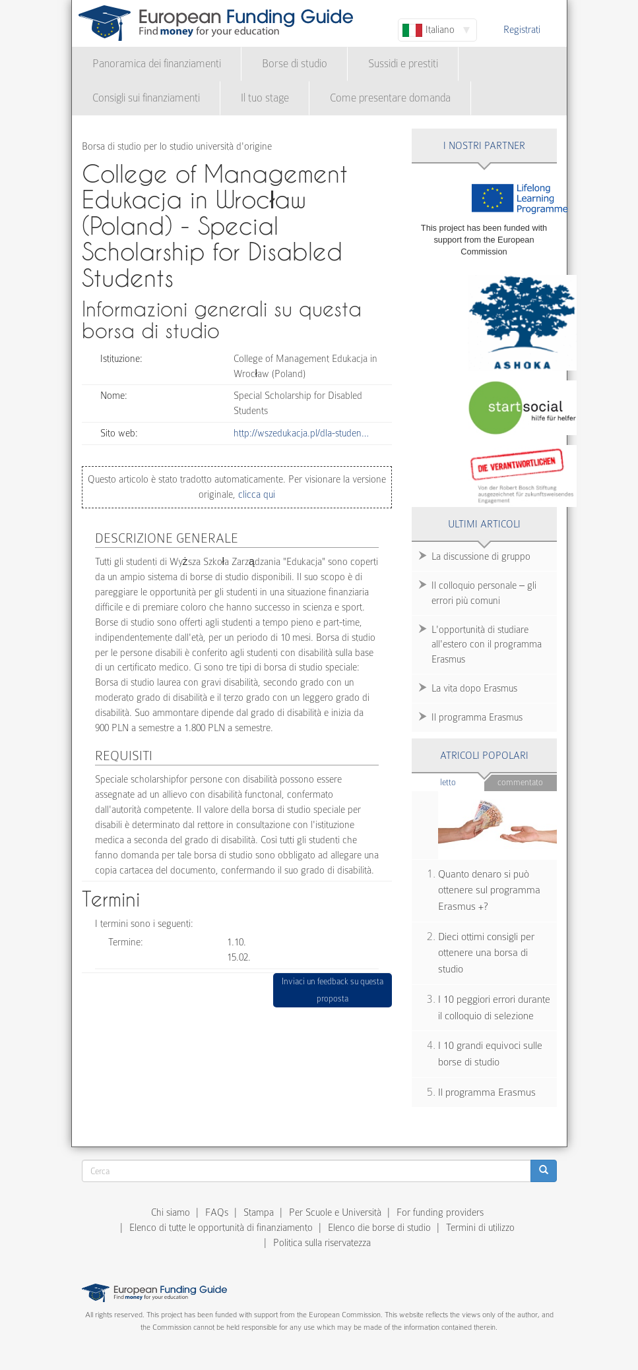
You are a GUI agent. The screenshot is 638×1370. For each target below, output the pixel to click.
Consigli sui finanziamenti (146, 98)
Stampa (258, 1212)
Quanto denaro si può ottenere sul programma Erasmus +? (489, 890)
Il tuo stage (265, 98)
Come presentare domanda (390, 98)
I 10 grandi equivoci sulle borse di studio (490, 1054)
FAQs (216, 1212)
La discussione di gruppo (480, 556)
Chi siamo (170, 1212)
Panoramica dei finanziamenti (156, 63)
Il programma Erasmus (477, 717)
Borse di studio (294, 63)
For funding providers (440, 1212)
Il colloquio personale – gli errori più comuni (483, 593)
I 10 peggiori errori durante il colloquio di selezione (494, 1008)
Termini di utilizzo (480, 1227)
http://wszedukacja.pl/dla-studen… (301, 433)
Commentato (520, 782)
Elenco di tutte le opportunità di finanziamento (221, 1227)
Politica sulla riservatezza (322, 1242)
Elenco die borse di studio (379, 1227)
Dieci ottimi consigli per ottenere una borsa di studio (486, 953)
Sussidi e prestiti (403, 63)
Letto (462, 781)
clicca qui (255, 494)
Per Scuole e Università (335, 1212)
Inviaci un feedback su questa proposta (332, 989)
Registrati (521, 29)
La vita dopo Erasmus (474, 688)
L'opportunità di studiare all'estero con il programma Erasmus (486, 644)
